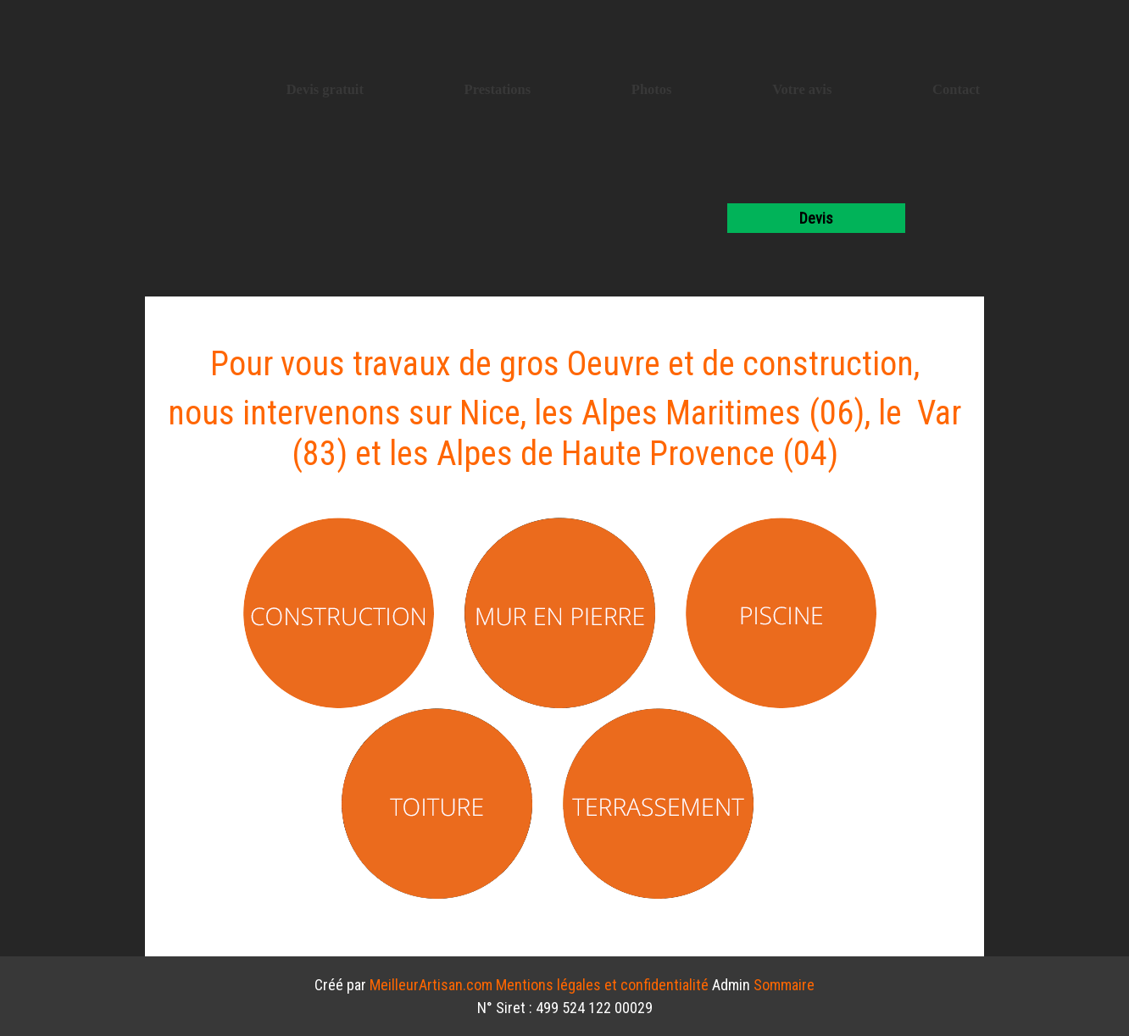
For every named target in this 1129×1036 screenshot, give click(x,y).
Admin (731, 985)
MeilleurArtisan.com (431, 985)
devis (816, 218)
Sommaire (784, 985)
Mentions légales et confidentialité (602, 985)
